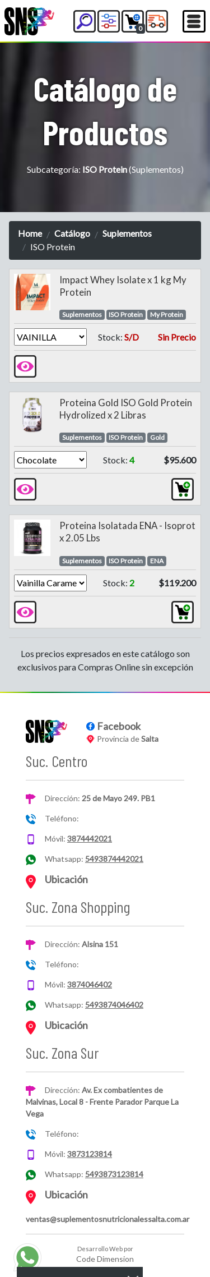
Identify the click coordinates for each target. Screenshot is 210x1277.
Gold (157, 437)
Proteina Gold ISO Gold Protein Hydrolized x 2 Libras (125, 409)
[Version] (50, 336)
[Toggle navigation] (194, 21)
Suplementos (127, 233)
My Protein (166, 314)
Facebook (119, 726)
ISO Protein (126, 314)
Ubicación (66, 879)
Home (30, 233)
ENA (157, 561)
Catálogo (72, 233)
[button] (84, 21)
